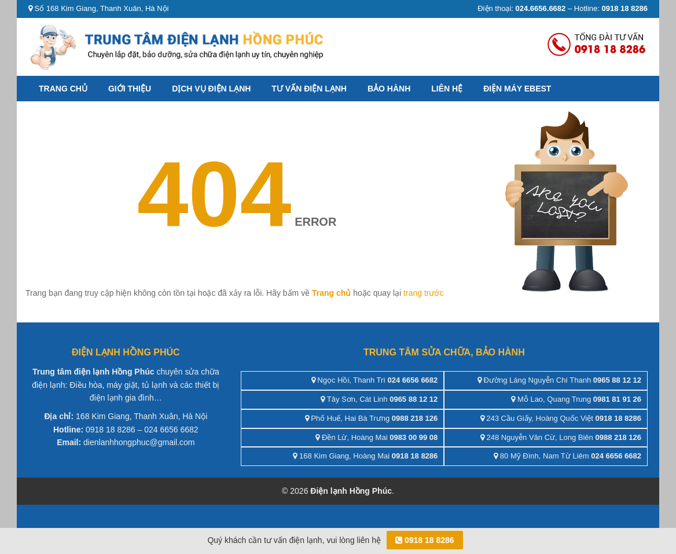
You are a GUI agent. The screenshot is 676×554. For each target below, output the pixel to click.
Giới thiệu (129, 88)
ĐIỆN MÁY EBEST (517, 88)
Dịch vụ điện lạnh (211, 88)
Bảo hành (389, 88)
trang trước (423, 293)
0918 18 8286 (424, 540)
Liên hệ (446, 88)
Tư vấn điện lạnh (309, 88)
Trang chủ (63, 88)
